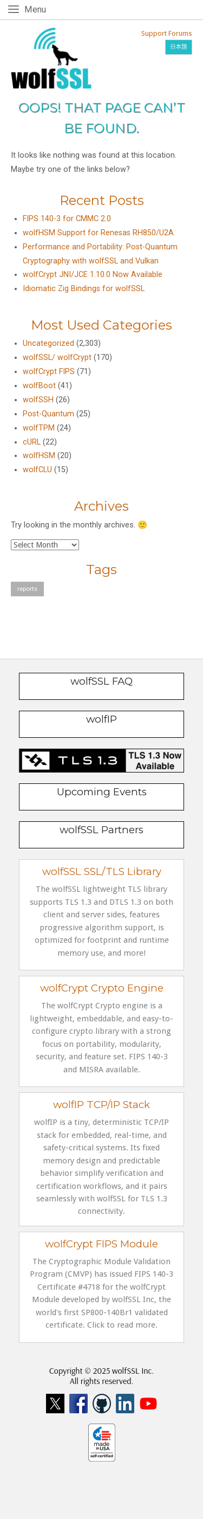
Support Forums (166, 33)
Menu (37, 9)
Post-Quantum (48, 414)
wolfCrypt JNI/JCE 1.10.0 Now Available (92, 274)
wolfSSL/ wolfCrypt (57, 357)
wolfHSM (39, 455)
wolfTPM (39, 428)
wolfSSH (38, 399)
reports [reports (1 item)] (27, 589)
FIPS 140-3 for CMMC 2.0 (67, 218)
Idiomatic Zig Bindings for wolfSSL (84, 288)
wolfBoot (39, 385)
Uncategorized (48, 343)
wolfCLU (37, 469)
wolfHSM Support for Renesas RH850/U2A (98, 232)
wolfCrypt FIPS (49, 371)
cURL (32, 442)
